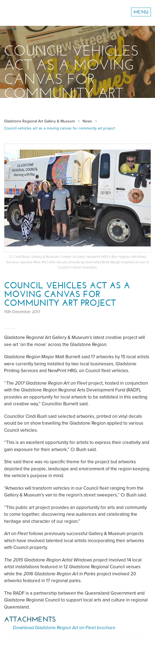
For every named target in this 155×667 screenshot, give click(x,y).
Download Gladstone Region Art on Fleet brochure (64, 628)
